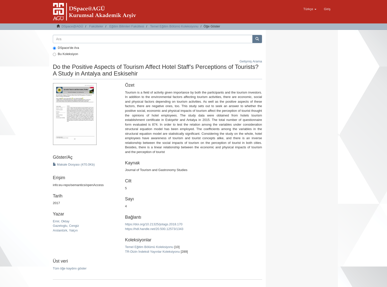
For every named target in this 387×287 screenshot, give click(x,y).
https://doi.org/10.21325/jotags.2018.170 (153, 224)
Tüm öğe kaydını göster (70, 268)
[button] (310, 9)
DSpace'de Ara (66, 48)
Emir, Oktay (61, 221)
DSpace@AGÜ (72, 26)
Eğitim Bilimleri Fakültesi (126, 26)
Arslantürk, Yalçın (65, 230)
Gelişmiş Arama (250, 61)
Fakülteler (96, 26)
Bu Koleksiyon (65, 54)
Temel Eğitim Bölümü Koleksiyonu (174, 26)
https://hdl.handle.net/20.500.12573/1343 (154, 229)
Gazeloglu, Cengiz (66, 226)
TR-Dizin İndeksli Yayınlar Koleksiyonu (152, 251)
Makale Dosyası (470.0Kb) (74, 164)
